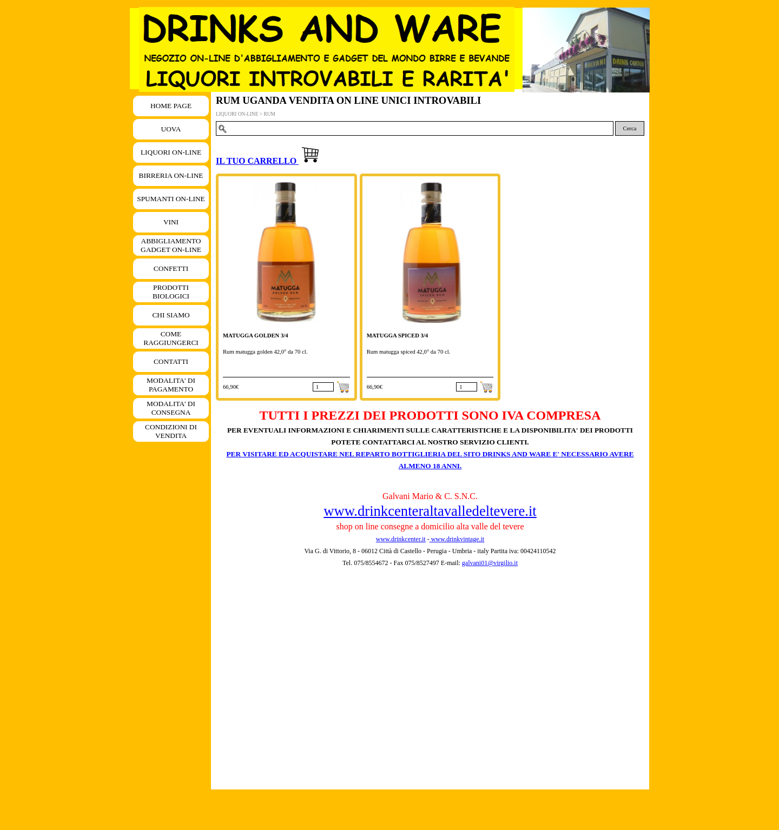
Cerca (630, 128)
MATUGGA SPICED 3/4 (397, 335)
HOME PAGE (171, 106)
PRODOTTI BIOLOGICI (171, 291)
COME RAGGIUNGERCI (170, 338)
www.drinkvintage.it (457, 539)
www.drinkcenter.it (401, 539)
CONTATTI (171, 361)
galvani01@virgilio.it (490, 563)
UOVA (171, 129)
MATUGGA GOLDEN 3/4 (255, 335)
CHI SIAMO (170, 315)
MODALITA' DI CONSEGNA (171, 408)
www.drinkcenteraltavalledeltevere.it (430, 511)
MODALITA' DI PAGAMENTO (171, 384)
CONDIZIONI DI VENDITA (171, 431)
